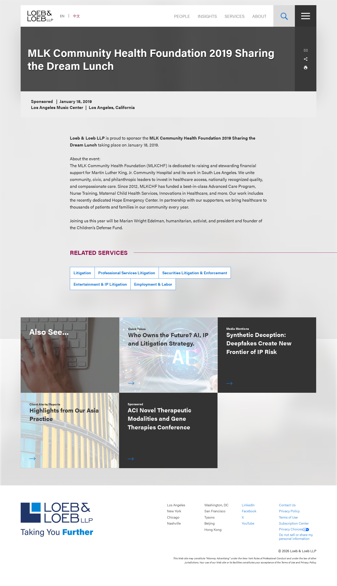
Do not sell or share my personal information (296, 536)
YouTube (248, 523)
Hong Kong (213, 529)
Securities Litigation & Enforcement (194, 272)
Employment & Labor (153, 284)
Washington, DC (216, 504)
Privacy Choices (294, 529)
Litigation (82, 272)
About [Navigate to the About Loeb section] (259, 16)
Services (235, 16)
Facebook (249, 511)
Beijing (209, 523)
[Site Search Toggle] (284, 16)
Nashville (174, 523)
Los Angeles (176, 504)
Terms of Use (288, 517)
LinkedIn (248, 504)
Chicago (173, 517)
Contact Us (287, 504)
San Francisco (214, 511)
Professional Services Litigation (126, 272)
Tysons (209, 517)
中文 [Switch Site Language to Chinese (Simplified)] (76, 15)
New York (174, 511)
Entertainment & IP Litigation (100, 284)
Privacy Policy (289, 511)
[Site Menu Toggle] (305, 16)
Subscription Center (294, 523)
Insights (207, 16)
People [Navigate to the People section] (182, 16)
